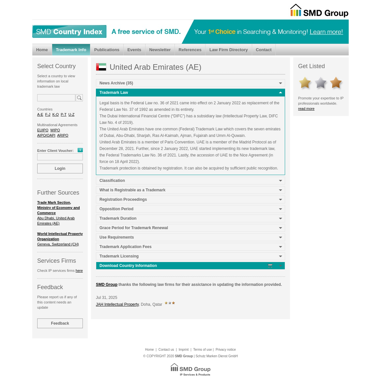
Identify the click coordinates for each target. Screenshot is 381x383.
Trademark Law (113, 92)
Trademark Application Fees (125, 246)
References (190, 49)
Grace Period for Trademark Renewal (133, 228)
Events (134, 49)
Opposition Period (116, 209)
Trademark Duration (117, 218)
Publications (106, 49)
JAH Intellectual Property (117, 304)
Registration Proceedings (123, 199)
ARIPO (62, 135)
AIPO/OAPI (46, 135)
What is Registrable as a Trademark (132, 190)
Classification (112, 180)
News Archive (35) (116, 83)
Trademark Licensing (119, 256)
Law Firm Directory (228, 49)
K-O (55, 114)
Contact (263, 49)
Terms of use (202, 349)
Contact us (166, 349)
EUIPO (42, 130)
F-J (47, 114)
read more (306, 108)
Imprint (184, 349)
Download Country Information (186, 265)
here (79, 271)
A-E (40, 114)
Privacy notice (226, 349)
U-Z (71, 114)
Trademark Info (71, 49)
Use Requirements (116, 237)
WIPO (55, 130)
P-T (64, 114)
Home (42, 49)
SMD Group (106, 284)
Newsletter (160, 49)
